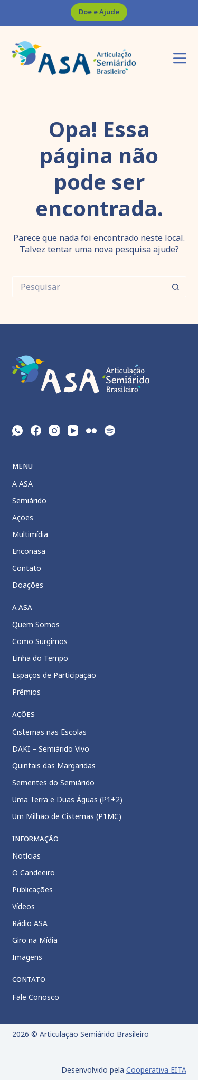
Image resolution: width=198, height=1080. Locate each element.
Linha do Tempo (40, 658)
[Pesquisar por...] (88, 286)
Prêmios (26, 692)
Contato (26, 568)
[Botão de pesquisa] (175, 286)
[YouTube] (73, 430)
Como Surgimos (40, 641)
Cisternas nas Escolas (49, 732)
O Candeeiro (33, 873)
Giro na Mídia (35, 940)
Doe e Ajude (99, 11)
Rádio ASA (30, 923)
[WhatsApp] (17, 430)
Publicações (32, 889)
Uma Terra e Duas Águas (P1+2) (67, 799)
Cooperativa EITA (156, 1070)
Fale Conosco (35, 997)
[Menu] (179, 58)
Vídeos (23, 906)
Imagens (27, 957)
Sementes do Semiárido (53, 782)
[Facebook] (36, 430)
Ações (22, 517)
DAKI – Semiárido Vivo (50, 749)
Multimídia (30, 534)
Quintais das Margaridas (54, 766)
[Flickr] (91, 430)
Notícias (26, 856)
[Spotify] (110, 430)
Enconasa (28, 551)
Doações (27, 585)
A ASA (22, 484)
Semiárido (29, 500)
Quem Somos (36, 624)
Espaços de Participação (54, 675)
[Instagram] (54, 430)
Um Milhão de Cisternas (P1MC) (66, 816)
